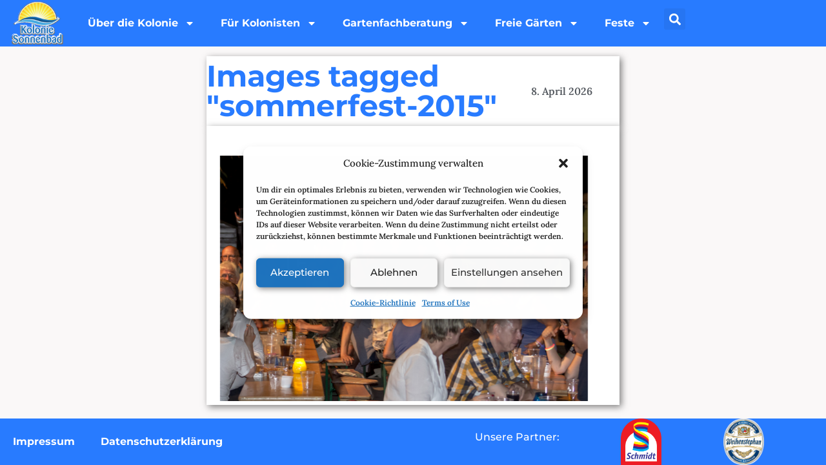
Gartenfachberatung (406, 23)
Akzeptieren (299, 272)
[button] (563, 163)
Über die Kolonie (141, 23)
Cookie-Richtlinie (383, 302)
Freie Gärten (537, 23)
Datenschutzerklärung (162, 441)
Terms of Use (446, 302)
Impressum (44, 441)
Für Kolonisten (269, 23)
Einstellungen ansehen (507, 272)
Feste (628, 23)
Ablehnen (394, 272)
